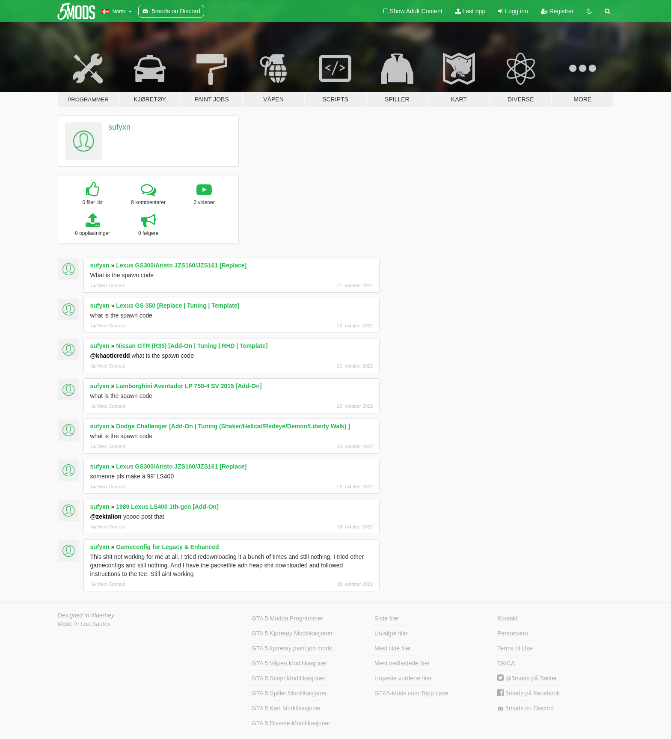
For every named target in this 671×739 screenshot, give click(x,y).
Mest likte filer (392, 648)
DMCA (506, 663)
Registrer (557, 11)
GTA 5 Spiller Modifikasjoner (289, 693)
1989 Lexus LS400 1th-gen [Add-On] (167, 506)
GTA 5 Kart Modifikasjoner (286, 708)
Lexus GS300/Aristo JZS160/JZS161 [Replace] (181, 265)
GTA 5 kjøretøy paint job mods (292, 648)
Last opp (470, 11)
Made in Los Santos (84, 623)
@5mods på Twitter (527, 678)
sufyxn (119, 127)
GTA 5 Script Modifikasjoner (288, 678)
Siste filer (386, 618)
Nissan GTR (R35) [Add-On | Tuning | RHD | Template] (191, 345)
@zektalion (106, 516)
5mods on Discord (525, 708)
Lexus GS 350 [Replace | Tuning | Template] (177, 305)
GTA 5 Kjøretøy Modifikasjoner (292, 633)
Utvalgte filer (391, 633)
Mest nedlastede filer (402, 663)
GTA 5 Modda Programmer (287, 618)
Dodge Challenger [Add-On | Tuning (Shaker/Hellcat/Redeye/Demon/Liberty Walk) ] (233, 426)
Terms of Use (514, 648)
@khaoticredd (110, 355)
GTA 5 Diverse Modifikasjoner (291, 723)
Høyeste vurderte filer (403, 678)
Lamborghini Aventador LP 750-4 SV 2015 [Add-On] (188, 386)
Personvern (512, 633)
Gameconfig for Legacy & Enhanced (167, 546)
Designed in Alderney (86, 615)
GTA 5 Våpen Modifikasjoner (289, 663)
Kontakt (507, 618)
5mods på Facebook (528, 693)
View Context (108, 285)
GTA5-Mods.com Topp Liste (411, 693)
